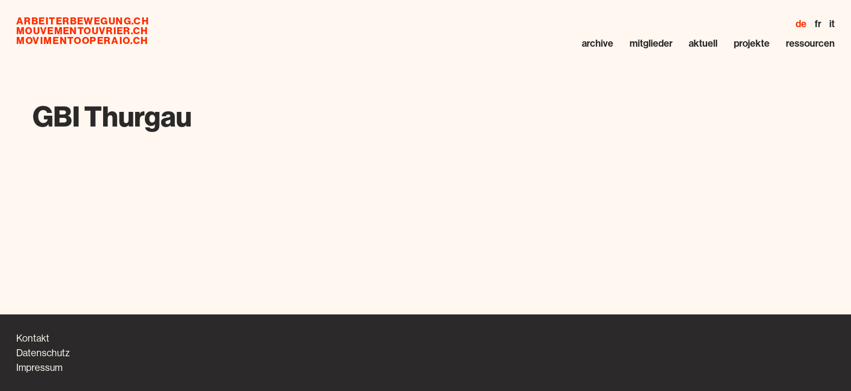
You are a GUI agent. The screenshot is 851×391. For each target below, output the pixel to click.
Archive (597, 43)
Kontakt (32, 338)
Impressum (39, 367)
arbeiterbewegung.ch (82, 21)
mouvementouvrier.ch (82, 31)
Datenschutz (42, 352)
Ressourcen (810, 43)
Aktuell (703, 43)
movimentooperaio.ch (82, 41)
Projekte (752, 43)
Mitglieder (651, 43)
